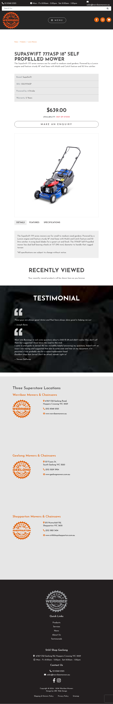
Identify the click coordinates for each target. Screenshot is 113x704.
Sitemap (76, 696)
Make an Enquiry (56, 124)
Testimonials (56, 639)
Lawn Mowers (32, 42)
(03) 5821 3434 (50, 531)
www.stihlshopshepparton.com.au (59, 536)
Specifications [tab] (52, 223)
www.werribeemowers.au (55, 414)
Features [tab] (34, 223)
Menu (57, 20)
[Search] (53, 8)
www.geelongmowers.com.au (56, 475)
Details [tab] (20, 223)
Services (56, 627)
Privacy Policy (63, 696)
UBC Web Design (60, 691)
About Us (56, 635)
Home (16, 42)
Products (23, 42)
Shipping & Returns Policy (43, 696)
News (56, 631)
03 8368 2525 (9, 3)
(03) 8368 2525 (51, 409)
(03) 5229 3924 (51, 470)
